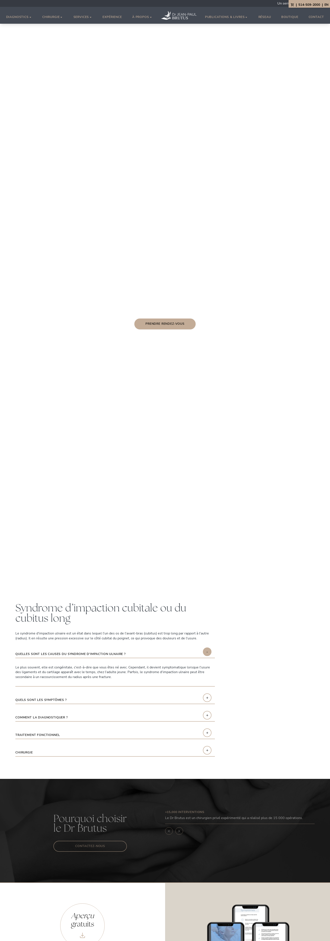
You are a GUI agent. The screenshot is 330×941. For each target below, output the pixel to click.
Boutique (289, 17)
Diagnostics (19, 17)
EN (326, 5)
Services (82, 17)
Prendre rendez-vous (165, 324)
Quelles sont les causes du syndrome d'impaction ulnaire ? (70, 654)
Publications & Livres (226, 17)
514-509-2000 (309, 5)
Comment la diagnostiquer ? (41, 717)
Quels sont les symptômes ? (41, 700)
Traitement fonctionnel (37, 735)
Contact (316, 17)
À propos (142, 17)
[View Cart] (292, 5)
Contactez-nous (90, 846)
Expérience (112, 17)
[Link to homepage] (179, 15)
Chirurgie (52, 17)
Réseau (264, 17)
